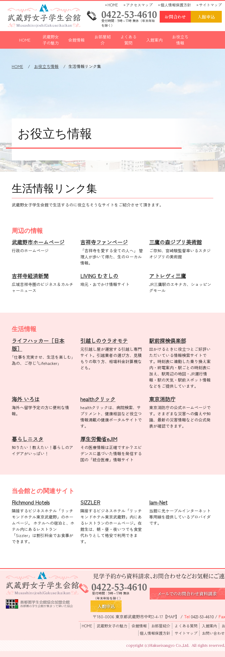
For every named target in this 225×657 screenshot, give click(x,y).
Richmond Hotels (31, 502)
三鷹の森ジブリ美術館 (175, 242)
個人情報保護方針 (176, 5)
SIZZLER (90, 502)
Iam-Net (158, 502)
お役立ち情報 (180, 40)
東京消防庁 (162, 399)
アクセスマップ (139, 5)
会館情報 (76, 40)
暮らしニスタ (27, 439)
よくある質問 (128, 40)
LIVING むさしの (99, 276)
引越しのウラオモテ (104, 340)
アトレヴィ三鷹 (167, 276)
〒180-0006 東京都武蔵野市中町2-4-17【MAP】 (136, 616)
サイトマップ (210, 5)
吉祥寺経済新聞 (30, 276)
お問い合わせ (213, 633)
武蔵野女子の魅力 (50, 40)
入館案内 (154, 40)
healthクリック (97, 399)
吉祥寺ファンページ (104, 242)
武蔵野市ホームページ (38, 242)
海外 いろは (26, 399)
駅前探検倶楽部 (167, 340)
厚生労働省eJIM (98, 439)
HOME (113, 5)
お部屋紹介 (102, 40)
